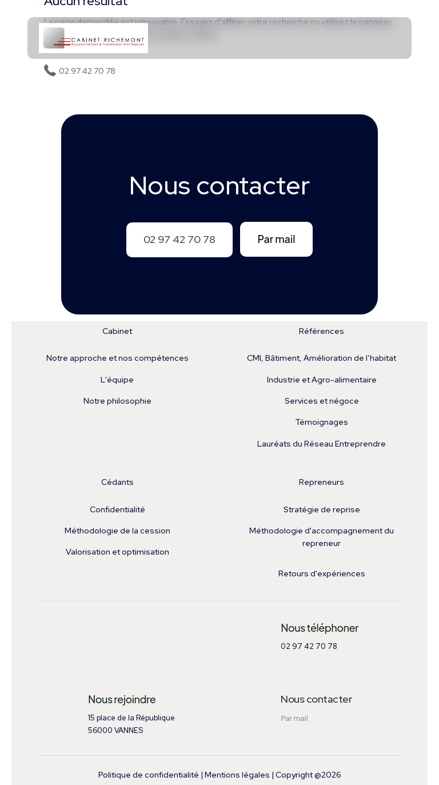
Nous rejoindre (121, 699)
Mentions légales (237, 775)
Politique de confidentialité (148, 775)
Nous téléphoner (319, 627)
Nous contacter (316, 699)
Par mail (276, 238)
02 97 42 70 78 (179, 239)
